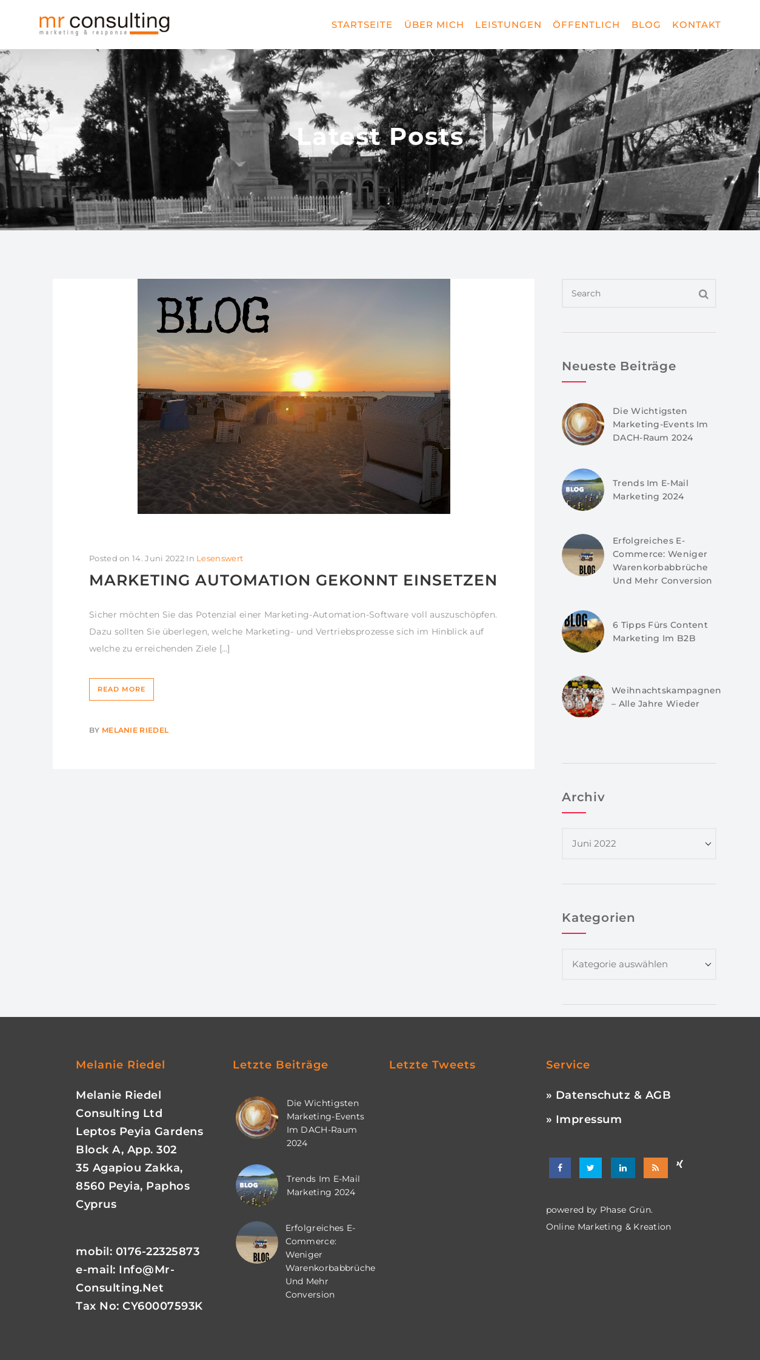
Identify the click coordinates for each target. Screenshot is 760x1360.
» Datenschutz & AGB (609, 1095)
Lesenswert (219, 558)
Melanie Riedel (135, 730)
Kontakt (696, 24)
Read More (121, 689)
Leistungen (508, 24)
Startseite (362, 24)
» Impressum (584, 1119)
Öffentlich (586, 24)
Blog (646, 24)
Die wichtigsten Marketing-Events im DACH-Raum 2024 (660, 424)
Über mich (434, 24)
